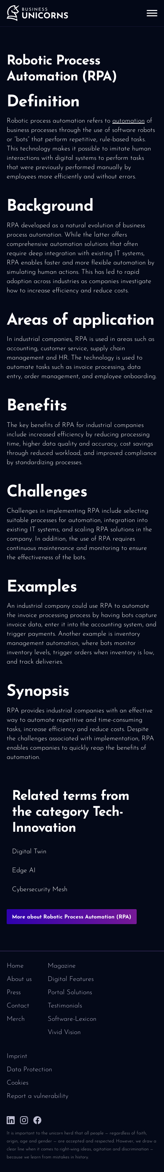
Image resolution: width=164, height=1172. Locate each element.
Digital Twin (29, 851)
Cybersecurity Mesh (39, 889)
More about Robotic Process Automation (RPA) (71, 917)
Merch (16, 1019)
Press (14, 992)
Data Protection (29, 1069)
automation (128, 121)
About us (19, 979)
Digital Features (71, 979)
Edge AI (24, 870)
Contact (18, 1006)
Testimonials (65, 1006)
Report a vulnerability (37, 1096)
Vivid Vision (64, 1032)
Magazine (62, 966)
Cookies (17, 1083)
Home (15, 966)
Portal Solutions (70, 992)
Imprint (17, 1056)
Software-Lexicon (72, 1019)
